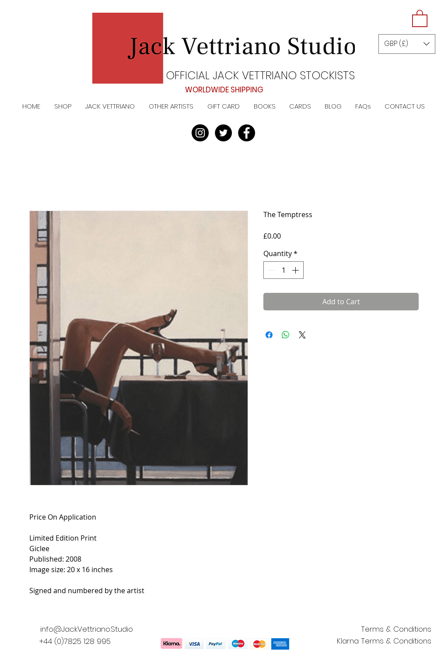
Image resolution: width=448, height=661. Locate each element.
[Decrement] (271, 270)
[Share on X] (302, 335)
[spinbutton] (283, 270)
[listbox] (406, 44)
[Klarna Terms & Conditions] (384, 641)
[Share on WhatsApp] (285, 335)
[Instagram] (200, 132)
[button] (419, 18)
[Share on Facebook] (269, 335)
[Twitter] (223, 132)
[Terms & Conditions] (396, 629)
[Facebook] (246, 132)
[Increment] (296, 270)
